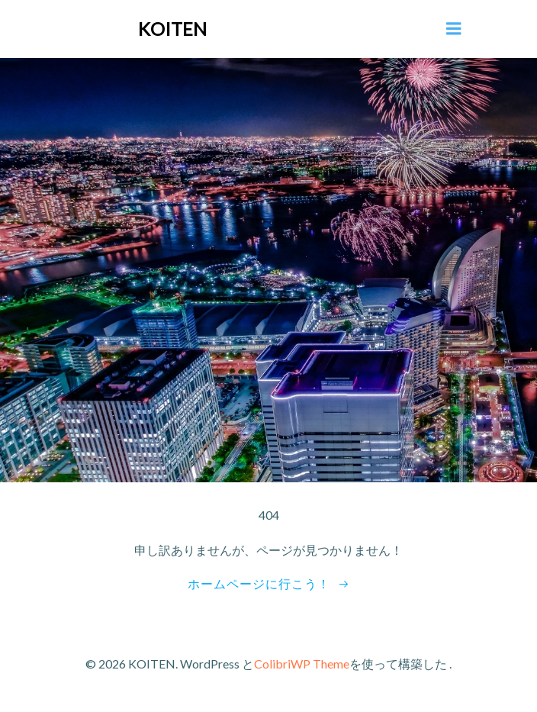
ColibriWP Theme (301, 663)
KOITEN (172, 29)
